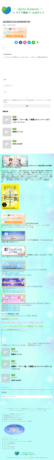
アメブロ (6, 445)
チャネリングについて (11, 439)
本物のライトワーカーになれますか (14, 271)
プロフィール (8, 438)
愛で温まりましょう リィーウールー (14, 290)
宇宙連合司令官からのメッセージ (14, 417)
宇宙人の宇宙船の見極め (34, 286)
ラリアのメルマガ (9, 448)
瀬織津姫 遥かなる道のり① (11, 307)
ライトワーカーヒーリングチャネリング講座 (36, 410)
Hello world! (17, 144)
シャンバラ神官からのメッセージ (12, 408)
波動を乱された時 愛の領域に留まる (14, 292)
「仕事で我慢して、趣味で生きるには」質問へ (17, 275)
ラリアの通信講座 (9, 443)
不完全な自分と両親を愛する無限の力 (38, 303)
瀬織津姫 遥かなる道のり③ (11, 310)
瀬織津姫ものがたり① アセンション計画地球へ (17, 305)
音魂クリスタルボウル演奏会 (16, 410)
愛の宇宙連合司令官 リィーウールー (14, 288)
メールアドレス (8, 85)
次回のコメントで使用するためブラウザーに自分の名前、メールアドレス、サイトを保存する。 (27, 101)
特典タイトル (18, 132)
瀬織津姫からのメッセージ (28, 408)
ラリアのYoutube (9, 447)
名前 (5, 79)
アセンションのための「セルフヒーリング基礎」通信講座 (19, 315)
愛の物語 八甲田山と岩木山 (11, 273)
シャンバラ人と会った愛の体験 (36, 269)
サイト (5, 92)
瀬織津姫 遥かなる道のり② (11, 308)
